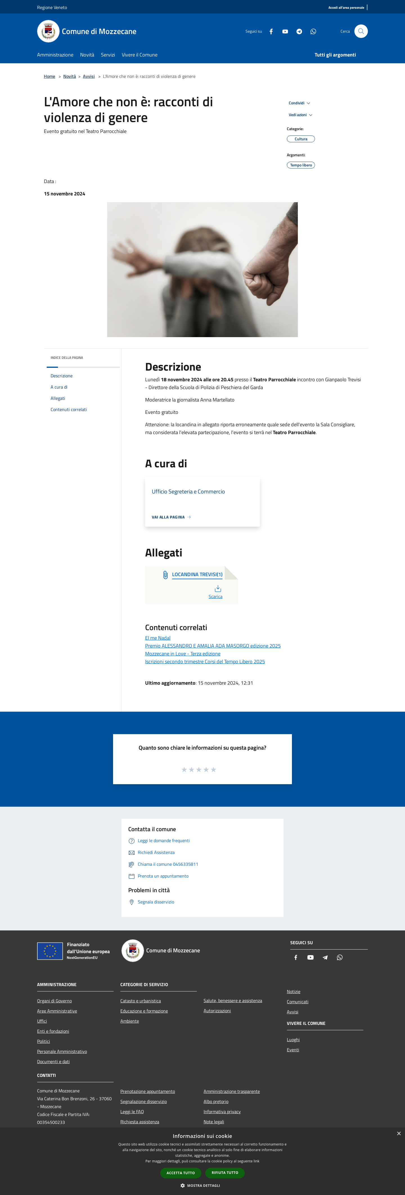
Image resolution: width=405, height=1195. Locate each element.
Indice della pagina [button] (67, 357)
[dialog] (202, 1161)
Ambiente (129, 1021)
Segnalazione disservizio (143, 1101)
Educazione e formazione (144, 1010)
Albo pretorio (216, 1101)
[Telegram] (297, 31)
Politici (43, 1041)
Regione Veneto (52, 7)
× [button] (399, 1134)
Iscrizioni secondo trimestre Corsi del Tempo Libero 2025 (205, 661)
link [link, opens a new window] (257, 1161)
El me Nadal (157, 638)
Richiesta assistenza (139, 1121)
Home (49, 76)
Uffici (42, 1021)
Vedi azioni (301, 115)
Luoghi (293, 1039)
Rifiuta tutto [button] (225, 1172)
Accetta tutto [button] (181, 1173)
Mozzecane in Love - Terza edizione (182, 653)
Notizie (293, 991)
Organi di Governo (54, 1000)
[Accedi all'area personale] (346, 7)
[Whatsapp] (311, 31)
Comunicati (298, 1001)
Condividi (300, 103)
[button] (202, 1185)
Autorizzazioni (217, 1010)
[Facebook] (268, 31)
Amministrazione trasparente (232, 1091)
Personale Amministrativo (62, 1051)
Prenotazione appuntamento (147, 1091)
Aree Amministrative (57, 1010)
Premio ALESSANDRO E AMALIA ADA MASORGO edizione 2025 (213, 646)
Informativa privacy (222, 1111)
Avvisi (89, 76)
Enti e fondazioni (53, 1031)
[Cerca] (361, 31)
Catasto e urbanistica (140, 1000)
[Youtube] (283, 31)
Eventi (293, 1049)
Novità (69, 76)
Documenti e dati (53, 1061)
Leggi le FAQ (132, 1111)
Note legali (214, 1121)
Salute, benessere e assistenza (233, 1000)
